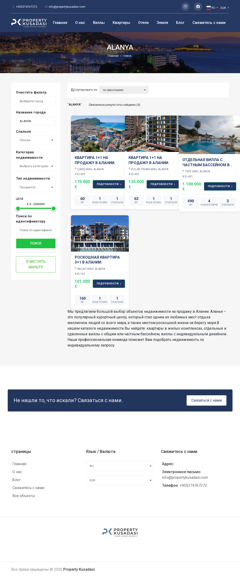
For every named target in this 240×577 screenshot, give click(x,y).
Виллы (99, 22)
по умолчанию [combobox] (113, 90)
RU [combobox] (92, 466)
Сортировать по (84, 89)
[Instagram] (185, 6)
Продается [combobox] (27, 187)
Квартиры (121, 22)
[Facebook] (198, 6)
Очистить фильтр (31, 92)
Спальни (23, 131)
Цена (19, 198)
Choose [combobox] (25, 140)
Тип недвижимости (33, 178)
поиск (35, 243)
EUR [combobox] (92, 480)
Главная (60, 22)
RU (211, 8)
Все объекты (23, 496)
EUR (224, 8)
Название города (31, 112)
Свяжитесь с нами (208, 22)
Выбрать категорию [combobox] (34, 166)
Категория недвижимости (29, 155)
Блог (180, 22)
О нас (80, 22)
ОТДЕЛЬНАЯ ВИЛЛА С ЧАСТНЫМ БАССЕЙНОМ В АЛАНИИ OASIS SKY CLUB (205, 165)
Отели (143, 22)
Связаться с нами (206, 400)
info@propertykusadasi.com (67, 6)
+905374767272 (26, 6)
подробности (109, 184)
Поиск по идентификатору (30, 219)
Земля (162, 22)
